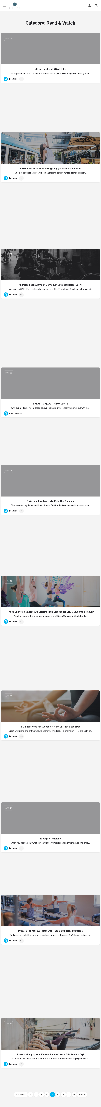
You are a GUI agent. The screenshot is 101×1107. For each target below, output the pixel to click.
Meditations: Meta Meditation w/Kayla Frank (50, 754)
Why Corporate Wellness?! (50, 965)
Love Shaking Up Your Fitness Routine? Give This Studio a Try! (50, 543)
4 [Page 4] (46, 1094)
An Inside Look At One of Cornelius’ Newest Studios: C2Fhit (50, 174)
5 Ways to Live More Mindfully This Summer (50, 280)
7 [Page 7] (63, 1094)
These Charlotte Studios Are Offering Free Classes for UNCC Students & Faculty (50, 332)
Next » (82, 1094)
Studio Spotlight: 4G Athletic (50, 69)
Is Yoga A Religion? (50, 438)
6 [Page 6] (57, 1094)
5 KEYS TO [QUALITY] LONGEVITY (50, 227)
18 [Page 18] (74, 1094)
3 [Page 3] (41, 1094)
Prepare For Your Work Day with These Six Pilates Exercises (50, 491)
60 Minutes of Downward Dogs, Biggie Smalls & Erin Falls (50, 122)
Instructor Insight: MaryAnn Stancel (50, 1071)
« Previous (21, 1094)
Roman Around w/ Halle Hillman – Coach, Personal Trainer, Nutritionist (50, 649)
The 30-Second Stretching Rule (50, 807)
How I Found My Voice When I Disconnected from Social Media (50, 860)
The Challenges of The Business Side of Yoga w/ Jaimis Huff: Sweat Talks (50, 702)
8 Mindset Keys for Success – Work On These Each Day (50, 385)
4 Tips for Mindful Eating (51, 1018)
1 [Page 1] (30, 1094)
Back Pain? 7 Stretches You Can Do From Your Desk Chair (50, 596)
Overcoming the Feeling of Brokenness (50, 913)
